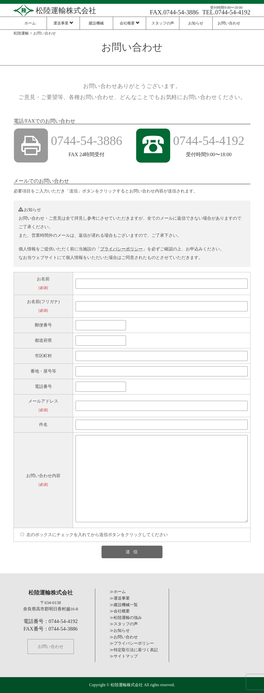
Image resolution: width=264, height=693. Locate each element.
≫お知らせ (120, 630)
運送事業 (63, 23)
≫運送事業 (120, 598)
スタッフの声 (162, 23)
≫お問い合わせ (124, 637)
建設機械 (96, 23)
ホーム (30, 23)
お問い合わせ (229, 23)
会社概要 (130, 23)
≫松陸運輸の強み (126, 617)
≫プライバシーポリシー (132, 643)
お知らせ (195, 23)
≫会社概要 (120, 611)
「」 (121, 249)
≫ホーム (118, 591)
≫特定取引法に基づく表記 (134, 650)
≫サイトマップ (124, 656)
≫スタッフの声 (124, 624)
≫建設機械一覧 (124, 605)
